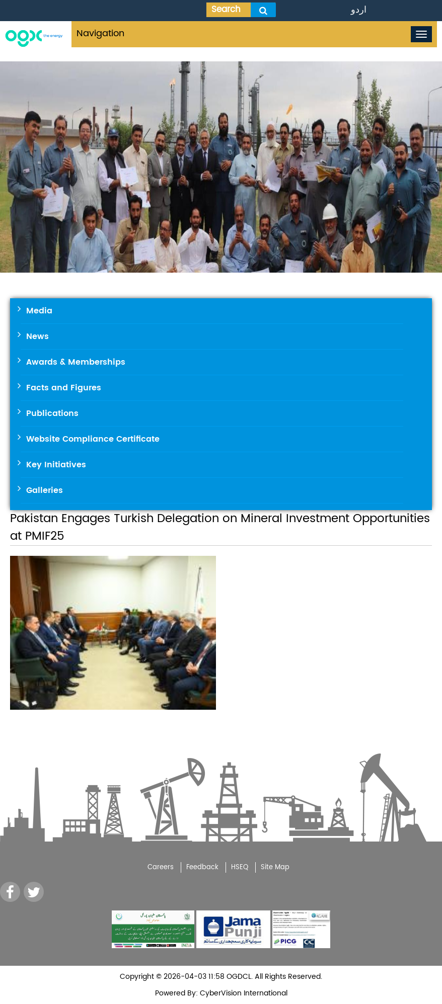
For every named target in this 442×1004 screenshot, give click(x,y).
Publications (52, 413)
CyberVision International (242, 993)
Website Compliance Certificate (93, 439)
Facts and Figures (63, 387)
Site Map (275, 867)
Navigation (100, 33)
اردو (358, 10)
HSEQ (239, 867)
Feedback (202, 867)
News (37, 336)
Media (39, 310)
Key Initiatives (56, 464)
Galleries (44, 490)
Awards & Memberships (75, 362)
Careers (161, 867)
